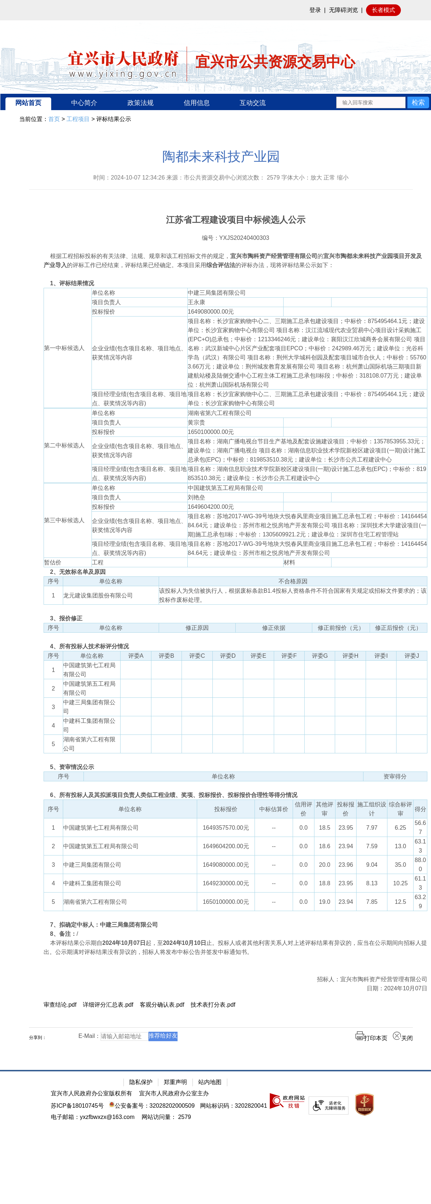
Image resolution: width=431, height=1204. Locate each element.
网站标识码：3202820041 (233, 1106)
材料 (289, 562)
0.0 (304, 828)
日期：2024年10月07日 (397, 988)
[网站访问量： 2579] (166, 1117)
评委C (197, 656)
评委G (320, 656)
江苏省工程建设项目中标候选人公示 (235, 219)
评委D (228, 656)
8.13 (372, 883)
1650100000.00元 (214, 432)
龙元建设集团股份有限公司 (98, 595)
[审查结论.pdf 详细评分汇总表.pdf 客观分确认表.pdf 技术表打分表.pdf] (235, 1004)
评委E (258, 656)
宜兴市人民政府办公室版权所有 (91, 1093)
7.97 (372, 828)
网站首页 (28, 102)
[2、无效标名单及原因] (235, 571)
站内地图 (209, 1082)
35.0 (400, 865)
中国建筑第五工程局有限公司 (225, 488)
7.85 (372, 902)
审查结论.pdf (60, 1005)
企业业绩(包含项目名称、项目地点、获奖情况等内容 (139, 353)
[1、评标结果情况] (235, 283)
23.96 (345, 865)
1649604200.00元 (214, 507)
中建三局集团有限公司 (217, 293)
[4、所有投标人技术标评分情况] (235, 646)
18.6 (324, 846)
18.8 (324, 883)
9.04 (372, 865)
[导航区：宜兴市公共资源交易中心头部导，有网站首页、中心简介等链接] (215, 102)
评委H (350, 656)
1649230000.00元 (226, 883)
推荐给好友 (163, 1035)
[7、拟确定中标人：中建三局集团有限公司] (235, 924)
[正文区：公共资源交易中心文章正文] (221, 601)
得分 (420, 809)
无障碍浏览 (343, 10)
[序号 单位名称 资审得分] (235, 781)
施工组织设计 (371, 809)
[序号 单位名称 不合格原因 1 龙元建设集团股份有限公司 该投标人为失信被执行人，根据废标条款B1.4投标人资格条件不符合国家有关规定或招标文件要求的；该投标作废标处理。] (235, 595)
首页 (54, 119)
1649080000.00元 (214, 312)
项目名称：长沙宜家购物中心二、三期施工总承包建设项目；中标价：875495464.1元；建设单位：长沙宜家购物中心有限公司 (306, 398)
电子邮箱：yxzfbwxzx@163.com (93, 1117)
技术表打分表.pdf (213, 1005)
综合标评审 (400, 809)
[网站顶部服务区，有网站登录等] (215, 10)
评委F (289, 656)
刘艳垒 (199, 497)
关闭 (403, 1038)
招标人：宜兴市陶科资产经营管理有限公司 (372, 979)
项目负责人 (106, 302)
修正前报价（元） (341, 628)
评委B (166, 656)
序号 (53, 581)
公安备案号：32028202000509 (152, 1106)
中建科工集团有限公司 (89, 725)
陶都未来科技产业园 (221, 156)
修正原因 (197, 628)
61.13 (420, 883)
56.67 (420, 827)
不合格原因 (293, 581)
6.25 (400, 828)
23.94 (345, 846)
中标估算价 (273, 809)
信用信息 (197, 102)
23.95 (345, 828)
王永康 (199, 302)
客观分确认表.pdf (162, 1005)
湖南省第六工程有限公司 (220, 413)
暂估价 (52, 562)
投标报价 (103, 312)
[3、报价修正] (235, 618)
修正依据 (273, 628)
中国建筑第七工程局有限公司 (89, 669)
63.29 (420, 901)
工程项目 (78, 119)
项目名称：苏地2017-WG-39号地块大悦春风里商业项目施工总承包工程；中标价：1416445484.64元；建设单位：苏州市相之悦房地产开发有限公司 (307, 548)
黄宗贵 (199, 422)
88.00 (420, 864)
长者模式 (383, 10)
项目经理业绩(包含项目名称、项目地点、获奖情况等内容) (139, 398)
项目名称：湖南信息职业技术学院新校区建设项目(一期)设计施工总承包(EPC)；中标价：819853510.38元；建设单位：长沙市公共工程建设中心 (307, 473)
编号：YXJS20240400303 (235, 238)
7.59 (372, 846)
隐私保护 (141, 1082)
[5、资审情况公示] (235, 767)
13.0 (400, 846)
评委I (380, 656)
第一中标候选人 (64, 348)
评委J (411, 656)
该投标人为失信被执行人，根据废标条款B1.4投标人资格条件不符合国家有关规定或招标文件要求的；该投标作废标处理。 (293, 595)
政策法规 (140, 102)
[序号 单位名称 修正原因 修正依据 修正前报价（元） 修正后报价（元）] (235, 632)
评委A (136, 656)
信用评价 (303, 809)
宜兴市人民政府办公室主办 (174, 1093)
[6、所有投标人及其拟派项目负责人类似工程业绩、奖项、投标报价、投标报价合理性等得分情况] (235, 795)
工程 (97, 562)
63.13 (420, 846)
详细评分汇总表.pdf (108, 1005)
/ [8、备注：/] (61, 934)
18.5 (324, 828)
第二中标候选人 (64, 445)
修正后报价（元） (398, 628)
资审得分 (395, 776)
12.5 (400, 902)
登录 (315, 10)
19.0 (324, 902)
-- (274, 828)
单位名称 (103, 293)
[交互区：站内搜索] (382, 102)
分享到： (37, 1037)
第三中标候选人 (64, 520)
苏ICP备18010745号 (77, 1106)
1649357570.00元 (226, 828)
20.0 (324, 865)
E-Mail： (89, 1036)
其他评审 (324, 809)
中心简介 (84, 102)
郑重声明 (175, 1082)
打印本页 (371, 1038)
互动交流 (253, 102)
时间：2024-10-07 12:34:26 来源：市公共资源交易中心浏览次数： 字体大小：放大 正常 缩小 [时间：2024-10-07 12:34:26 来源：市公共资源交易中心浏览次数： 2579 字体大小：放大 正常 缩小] (220, 177)
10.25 (400, 883)
